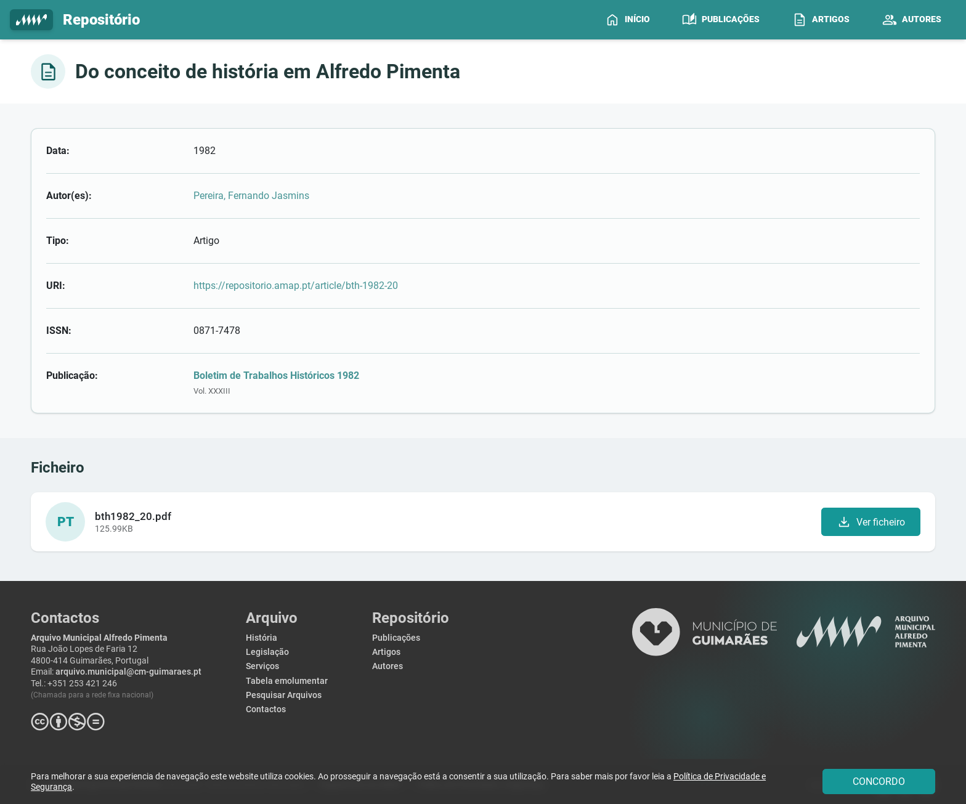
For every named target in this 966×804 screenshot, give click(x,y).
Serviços (262, 666)
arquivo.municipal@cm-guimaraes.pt (128, 672)
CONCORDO (879, 781)
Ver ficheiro (871, 521)
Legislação (267, 652)
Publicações (396, 638)
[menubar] (778, 19)
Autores (387, 666)
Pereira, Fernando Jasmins (251, 195)
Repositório (75, 20)
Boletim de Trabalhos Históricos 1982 (276, 375)
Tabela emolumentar (287, 681)
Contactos (266, 709)
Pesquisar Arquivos (284, 695)
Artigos (386, 652)
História (261, 638)
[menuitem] (627, 20)
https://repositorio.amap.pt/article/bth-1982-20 (295, 285)
